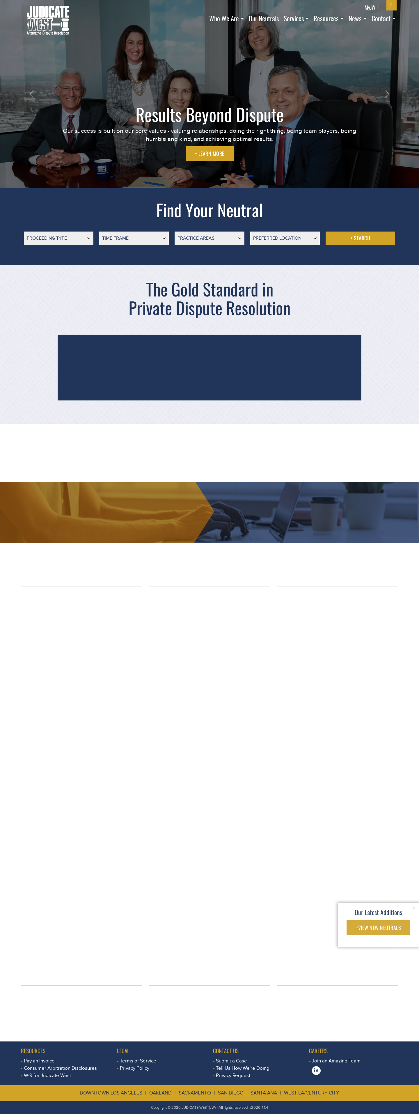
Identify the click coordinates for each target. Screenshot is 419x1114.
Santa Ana (264, 1093)
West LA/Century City (311, 1093)
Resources (326, 18)
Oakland (160, 1093)
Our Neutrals (264, 18)
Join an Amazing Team (336, 1061)
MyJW (370, 7)
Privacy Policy (134, 1068)
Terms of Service (138, 1061)
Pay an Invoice (39, 1061)
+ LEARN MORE (209, 153)
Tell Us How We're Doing (242, 1068)
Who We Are (224, 18)
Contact (381, 18)
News (355, 18)
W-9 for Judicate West (47, 1075)
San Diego (231, 1093)
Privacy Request (233, 1075)
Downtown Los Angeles (111, 1093)
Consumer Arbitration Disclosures (60, 1068)
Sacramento (195, 1093)
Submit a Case (231, 1061)
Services (294, 18)
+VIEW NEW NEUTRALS (378, 927)
